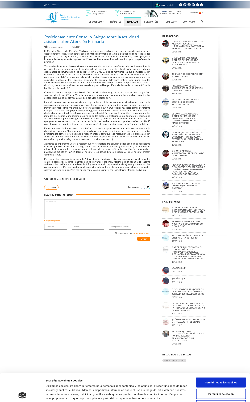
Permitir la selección (221, 367)
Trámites (115, 21)
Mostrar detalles (186, 395)
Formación (152, 21)
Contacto (189, 21)
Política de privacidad (141, 233)
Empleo (171, 21)
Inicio (47, 5)
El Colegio (96, 21)
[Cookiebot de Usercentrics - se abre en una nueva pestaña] (22, 395)
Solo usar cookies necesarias (221, 379)
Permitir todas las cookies (221, 356)
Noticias (55, 5)
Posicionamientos (54, 47)
